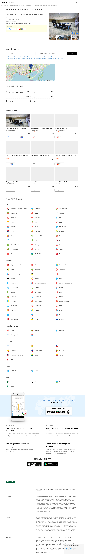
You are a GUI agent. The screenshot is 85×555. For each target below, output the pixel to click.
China (66, 496)
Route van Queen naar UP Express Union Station (45, 58)
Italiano (60, 489)
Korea (59, 518)
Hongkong (74, 496)
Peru (66, 530)
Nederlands (38, 490)
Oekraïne (69, 507)
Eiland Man (66, 504)
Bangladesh (61, 496)
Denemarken (48, 503)
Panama (45, 508)
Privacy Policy (68, 548)
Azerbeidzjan (55, 496)
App (76, 2)
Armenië (50, 496)
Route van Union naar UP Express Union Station (43, 56)
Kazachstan (63, 518)
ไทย (57, 488)
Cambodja (55, 518)
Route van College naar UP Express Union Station (19, 56)
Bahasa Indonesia (69, 488)
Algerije (37, 511)
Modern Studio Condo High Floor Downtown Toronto (46, 155)
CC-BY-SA (52, 80)
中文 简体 (50, 488)
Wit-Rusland (64, 507)
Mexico (41, 508)
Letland (43, 526)
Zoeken (72, 53)
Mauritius (45, 511)
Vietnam (60, 500)
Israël (42, 518)
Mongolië (42, 499)
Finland (60, 503)
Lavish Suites (35, 182)
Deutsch (52, 489)
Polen (75, 526)
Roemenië (42, 507)
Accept (74, 550)
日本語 (37, 488)
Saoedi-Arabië (70, 499)
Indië (45, 518)
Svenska (73, 489)
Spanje (57, 503)
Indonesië (38, 518)
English (41, 488)
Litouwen (74, 504)
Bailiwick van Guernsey (40, 504)
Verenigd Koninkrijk (71, 503)
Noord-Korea (71, 500)
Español (56, 489)
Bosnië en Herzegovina (53, 522)
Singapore (38, 500)
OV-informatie (52, 2)
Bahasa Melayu (62, 488)
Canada (37, 508)
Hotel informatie (60, 2)
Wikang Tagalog (42, 489)
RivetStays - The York (61, 128)
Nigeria (50, 511)
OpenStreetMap (43, 80)
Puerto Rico (38, 530)
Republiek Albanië (39, 522)
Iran (48, 518)
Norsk (70, 489)
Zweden (50, 507)
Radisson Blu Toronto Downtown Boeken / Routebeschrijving (24, 14)
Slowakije (59, 507)
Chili (69, 508)
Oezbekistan (65, 500)
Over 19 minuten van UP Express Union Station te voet (18, 23)
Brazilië (58, 530)
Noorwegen (71, 526)
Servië (46, 507)
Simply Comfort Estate (13, 182)
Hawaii (57, 508)
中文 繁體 (45, 488)
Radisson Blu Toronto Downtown (24, 9)
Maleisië (52, 499)
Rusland (74, 507)
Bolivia (66, 508)
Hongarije (54, 504)
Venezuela (63, 530)
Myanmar (38, 499)
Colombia (73, 508)
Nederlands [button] (81, 2)
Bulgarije (64, 522)
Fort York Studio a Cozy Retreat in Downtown (44, 128)
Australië (70, 530)
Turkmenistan (48, 500)
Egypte (41, 511)
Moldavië (47, 526)
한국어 (54, 488)
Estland (53, 503)
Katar (66, 499)
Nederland (65, 526)
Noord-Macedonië (59, 526)
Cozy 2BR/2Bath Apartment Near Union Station (20, 155)
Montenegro (52, 526)
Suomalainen (65, 489)
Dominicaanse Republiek (51, 530)
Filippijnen (57, 499)
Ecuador (43, 530)
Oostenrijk (46, 522)
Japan (51, 518)
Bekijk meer (61, 58)
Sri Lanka (72, 518)
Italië (70, 504)
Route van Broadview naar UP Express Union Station (20, 58)
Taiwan (56, 500)
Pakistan (62, 499)
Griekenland (48, 504)
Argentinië (61, 508)
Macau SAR (47, 499)
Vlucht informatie (69, 2)
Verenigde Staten (51, 508)
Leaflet (37, 80)
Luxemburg (38, 526)
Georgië (69, 496)
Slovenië (54, 507)
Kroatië (58, 504)
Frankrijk (65, 503)
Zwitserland (69, 522)
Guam (74, 530)
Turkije (53, 500)
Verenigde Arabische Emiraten (42, 496)
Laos (68, 518)
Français (47, 489)
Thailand (42, 500)
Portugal (37, 507)
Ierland (61, 504)
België (60, 522)
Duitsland (43, 503)
